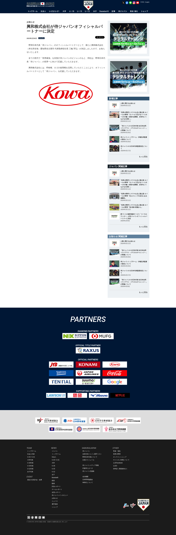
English (147, 2)
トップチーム (31, 451)
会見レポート (56, 492)
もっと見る (143, 157)
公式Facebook (118, 463)
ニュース (55, 501)
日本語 (142, 2)
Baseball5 (55, 477)
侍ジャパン (86, 451)
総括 (53, 480)
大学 (53, 463)
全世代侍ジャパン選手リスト (92, 454)
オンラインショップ (119, 457)
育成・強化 (117, 451)
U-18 (53, 466)
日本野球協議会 (87, 479)
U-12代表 (30, 469)
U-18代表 (30, 463)
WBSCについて (87, 482)
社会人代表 (31, 454)
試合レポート (56, 486)
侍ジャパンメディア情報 (90, 465)
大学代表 (30, 460)
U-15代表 (30, 466)
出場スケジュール (88, 460)
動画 (53, 483)
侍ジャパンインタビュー (60, 495)
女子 (53, 474)
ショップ (55, 507)
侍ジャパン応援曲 (88, 471)
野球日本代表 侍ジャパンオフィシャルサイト (41, 4)
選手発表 (55, 504)
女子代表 (30, 472)
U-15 (53, 469)
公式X (115, 466)
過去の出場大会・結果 (34, 480)
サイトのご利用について (121, 460)
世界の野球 (117, 454)
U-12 (53, 472)
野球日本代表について (89, 457)
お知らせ (55, 498)
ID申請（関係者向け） (120, 469)
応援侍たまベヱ (87, 468)
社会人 (54, 457)
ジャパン (55, 451)
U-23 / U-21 (31, 457)
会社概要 (85, 476)
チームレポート (57, 489)
